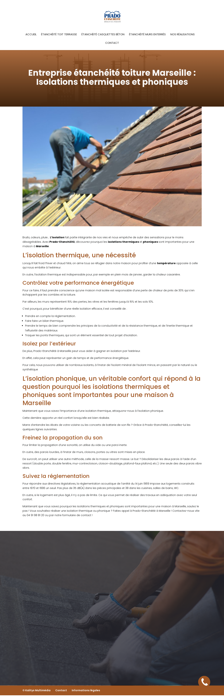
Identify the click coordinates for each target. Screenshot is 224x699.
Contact (112, 43)
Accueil (31, 34)
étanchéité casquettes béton (102, 34)
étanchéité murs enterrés (147, 34)
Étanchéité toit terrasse (59, 34)
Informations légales (86, 690)
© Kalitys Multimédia (36, 690)
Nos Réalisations (182, 34)
